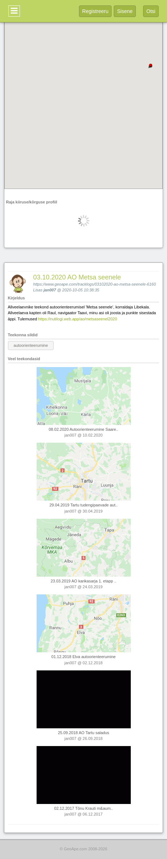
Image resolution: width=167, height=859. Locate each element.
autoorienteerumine (31, 345)
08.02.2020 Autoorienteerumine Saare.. (83, 429)
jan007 (49, 290)
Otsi (150, 11)
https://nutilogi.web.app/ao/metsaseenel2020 (77, 319)
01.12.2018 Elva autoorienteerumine (83, 656)
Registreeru (95, 11)
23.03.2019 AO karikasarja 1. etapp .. (84, 581)
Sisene (125, 11)
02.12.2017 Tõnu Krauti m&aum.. (83, 808)
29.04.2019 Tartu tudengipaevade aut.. (83, 505)
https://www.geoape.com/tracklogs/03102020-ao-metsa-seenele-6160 (94, 284)
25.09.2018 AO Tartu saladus (83, 732)
